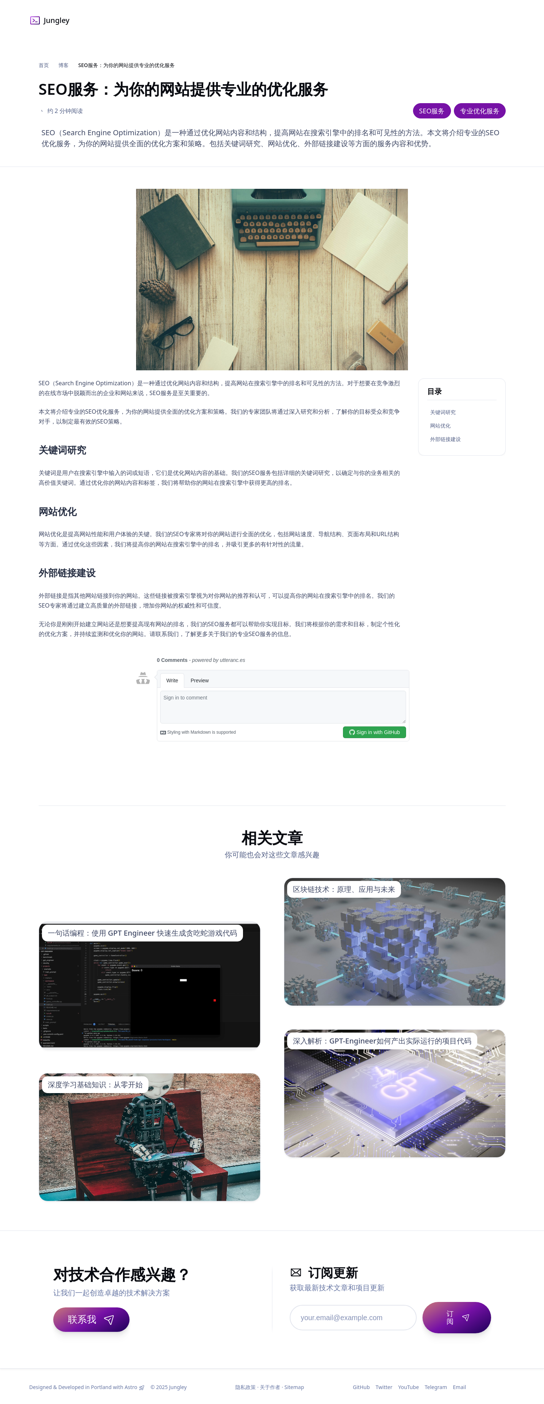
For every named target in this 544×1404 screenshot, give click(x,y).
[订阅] (454, 1315)
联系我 (91, 1319)
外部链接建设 (445, 439)
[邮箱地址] (351, 1315)
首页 (44, 65)
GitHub (361, 1385)
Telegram (436, 1385)
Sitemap (294, 1385)
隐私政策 (245, 1385)
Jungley (49, 20)
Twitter (384, 1385)
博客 (63, 65)
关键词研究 (443, 412)
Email (459, 1385)
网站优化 (440, 425)
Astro (130, 1385)
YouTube (408, 1385)
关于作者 (270, 1385)
